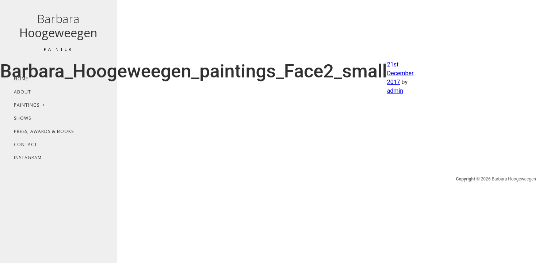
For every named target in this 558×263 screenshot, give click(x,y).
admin (395, 90)
